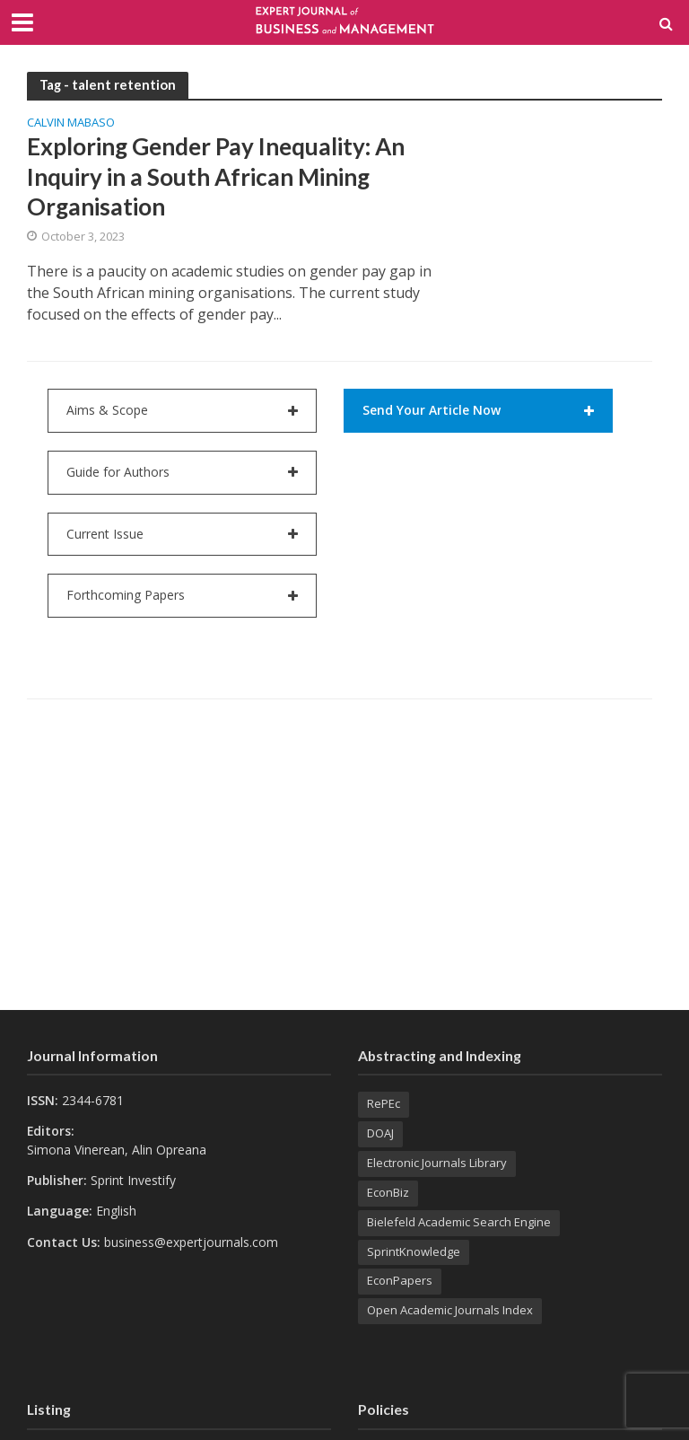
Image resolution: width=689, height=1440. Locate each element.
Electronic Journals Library (437, 1163)
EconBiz (388, 1192)
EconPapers (399, 1280)
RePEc (383, 1103)
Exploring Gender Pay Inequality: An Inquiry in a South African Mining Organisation (216, 176)
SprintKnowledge (413, 1251)
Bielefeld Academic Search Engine (459, 1222)
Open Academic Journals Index (450, 1310)
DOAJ (380, 1133)
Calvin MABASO (71, 123)
